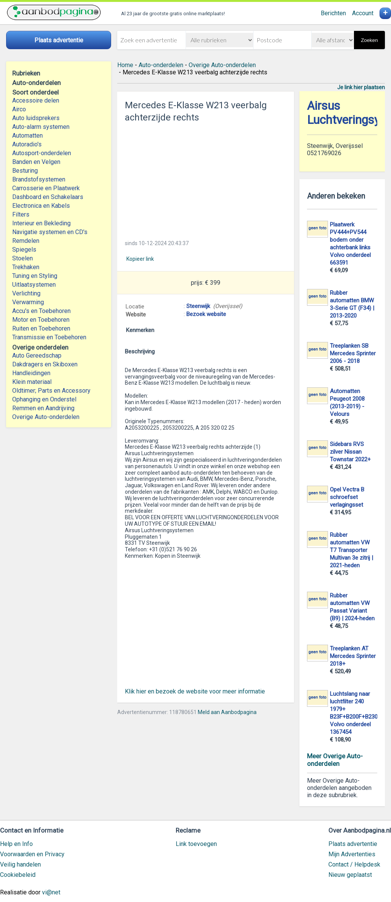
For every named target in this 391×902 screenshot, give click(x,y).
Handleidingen (31, 373)
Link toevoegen (196, 843)
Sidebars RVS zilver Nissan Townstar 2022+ (350, 452)
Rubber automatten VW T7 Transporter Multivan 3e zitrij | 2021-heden (351, 550)
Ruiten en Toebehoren (41, 328)
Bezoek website (206, 314)
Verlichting (26, 293)
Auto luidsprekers (36, 118)
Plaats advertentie (352, 843)
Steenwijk (198, 306)
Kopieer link (140, 259)
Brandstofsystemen (38, 179)
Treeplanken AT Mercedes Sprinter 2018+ (353, 656)
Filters (20, 214)
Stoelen (22, 258)
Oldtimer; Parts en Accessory (51, 390)
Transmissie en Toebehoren (49, 337)
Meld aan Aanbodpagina (227, 712)
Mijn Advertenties (351, 854)
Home (125, 65)
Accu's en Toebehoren (41, 311)
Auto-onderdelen (161, 65)
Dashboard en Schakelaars (47, 197)
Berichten (333, 13)
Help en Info (16, 843)
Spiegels (24, 249)
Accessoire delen (35, 100)
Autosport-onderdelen (41, 153)
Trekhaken (25, 267)
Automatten (27, 135)
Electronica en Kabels (41, 205)
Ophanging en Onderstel (44, 399)
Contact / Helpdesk (354, 864)
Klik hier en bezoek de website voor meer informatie (195, 691)
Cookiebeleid (18, 874)
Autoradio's (27, 144)
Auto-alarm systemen (40, 126)
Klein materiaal (32, 381)
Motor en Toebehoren (40, 319)
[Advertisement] (205, 178)
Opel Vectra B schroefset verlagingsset (347, 497)
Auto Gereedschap (36, 355)
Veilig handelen (20, 864)
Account (362, 13)
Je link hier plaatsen (361, 87)
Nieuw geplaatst (350, 874)
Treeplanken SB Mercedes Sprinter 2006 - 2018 (353, 353)
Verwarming (28, 302)
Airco (19, 109)
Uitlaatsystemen (34, 284)
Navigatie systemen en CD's (49, 232)
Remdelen (25, 240)
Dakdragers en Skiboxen (45, 364)
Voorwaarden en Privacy (32, 854)
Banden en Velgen (36, 161)
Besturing (25, 170)
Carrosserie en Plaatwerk (46, 188)
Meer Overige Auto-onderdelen (335, 759)
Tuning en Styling (34, 275)
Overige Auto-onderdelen (45, 417)
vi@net (51, 892)
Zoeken (369, 40)
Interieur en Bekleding (41, 223)
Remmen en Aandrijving (43, 408)
